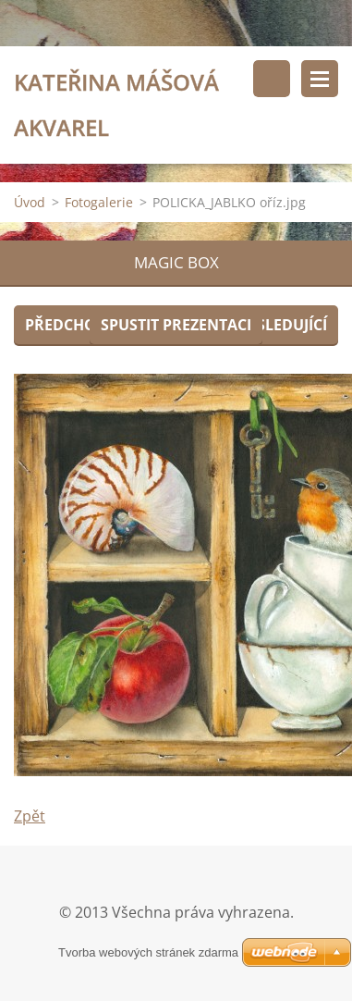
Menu (319, 78)
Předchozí (67, 325)
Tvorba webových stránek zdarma (148, 952)
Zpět (29, 816)
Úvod (29, 202)
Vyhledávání (271, 78)
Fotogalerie (99, 202)
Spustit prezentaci (176, 325)
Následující (281, 325)
